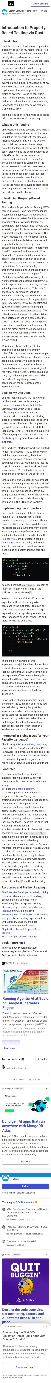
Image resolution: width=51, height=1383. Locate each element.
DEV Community (25, 1202)
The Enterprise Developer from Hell (20, 892)
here (11, 542)
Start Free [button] (25, 1161)
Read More (9, 1048)
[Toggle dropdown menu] (47, 963)
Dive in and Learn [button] (25, 1367)
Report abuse (34, 1079)
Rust (34, 516)
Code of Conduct (18, 1079)
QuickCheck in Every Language (30, 744)
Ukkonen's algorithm (23, 788)
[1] (15, 408)
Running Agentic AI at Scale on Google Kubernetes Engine (25, 1003)
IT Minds (43, 11)
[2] (19, 470)
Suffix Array (8, 438)
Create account (40, 3)
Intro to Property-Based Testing (18, 925)
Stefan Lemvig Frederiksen (22, 11)
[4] (20, 664)
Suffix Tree (37, 434)
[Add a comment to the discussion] (27, 1069)
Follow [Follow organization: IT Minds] (25, 1186)
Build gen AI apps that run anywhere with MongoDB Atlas (23, 1126)
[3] (30, 592)
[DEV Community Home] (11, 4)
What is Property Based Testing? (19, 936)
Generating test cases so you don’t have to (24, 914)
